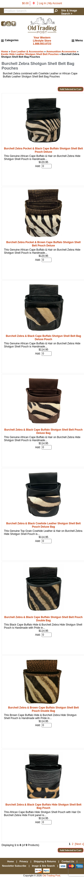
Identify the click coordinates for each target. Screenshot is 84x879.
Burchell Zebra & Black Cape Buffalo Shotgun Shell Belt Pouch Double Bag (43, 619)
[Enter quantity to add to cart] (47, 166)
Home (4, 51)
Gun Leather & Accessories (27, 51)
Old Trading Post (51, 875)
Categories (10, 40)
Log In (42, 3)
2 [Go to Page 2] (72, 844)
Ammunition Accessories (61, 51)
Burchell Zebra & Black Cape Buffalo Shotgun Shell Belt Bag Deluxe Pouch (43, 337)
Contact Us (68, 861)
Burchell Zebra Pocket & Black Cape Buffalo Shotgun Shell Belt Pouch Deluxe (43, 150)
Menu (77, 40)
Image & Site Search (43, 865)
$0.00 (28, 3)
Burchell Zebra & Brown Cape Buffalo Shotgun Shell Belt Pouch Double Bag (43, 709)
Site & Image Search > (69, 12)
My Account (55, 3)
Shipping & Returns (45, 861)
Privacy (23, 861)
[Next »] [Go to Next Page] (79, 844)
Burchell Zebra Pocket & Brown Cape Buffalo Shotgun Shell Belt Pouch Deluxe (43, 244)
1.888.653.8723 (42, 43)
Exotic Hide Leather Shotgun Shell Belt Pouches (30, 54)
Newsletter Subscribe (14, 865)
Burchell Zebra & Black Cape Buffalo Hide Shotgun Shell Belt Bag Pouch (43, 806)
